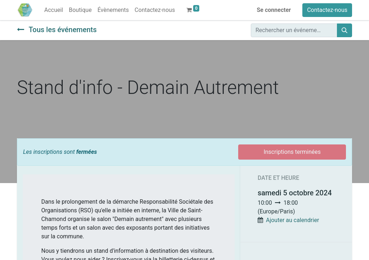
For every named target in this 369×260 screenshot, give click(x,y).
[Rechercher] (344, 30)
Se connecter (274, 9)
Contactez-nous (327, 9)
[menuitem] (53, 10)
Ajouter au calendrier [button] (292, 220)
